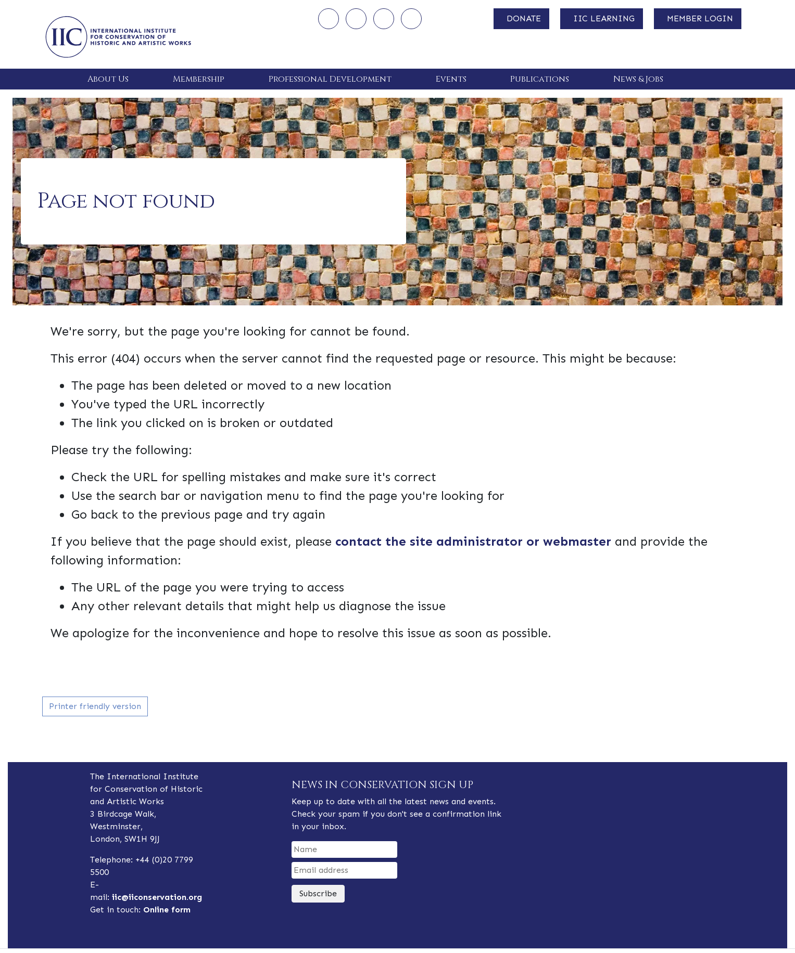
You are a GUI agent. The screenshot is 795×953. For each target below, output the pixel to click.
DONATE (524, 18)
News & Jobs (638, 79)
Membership (198, 79)
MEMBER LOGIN (700, 18)
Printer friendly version (95, 706)
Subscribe (318, 893)
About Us (108, 79)
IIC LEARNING (604, 18)
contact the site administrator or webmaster (473, 541)
